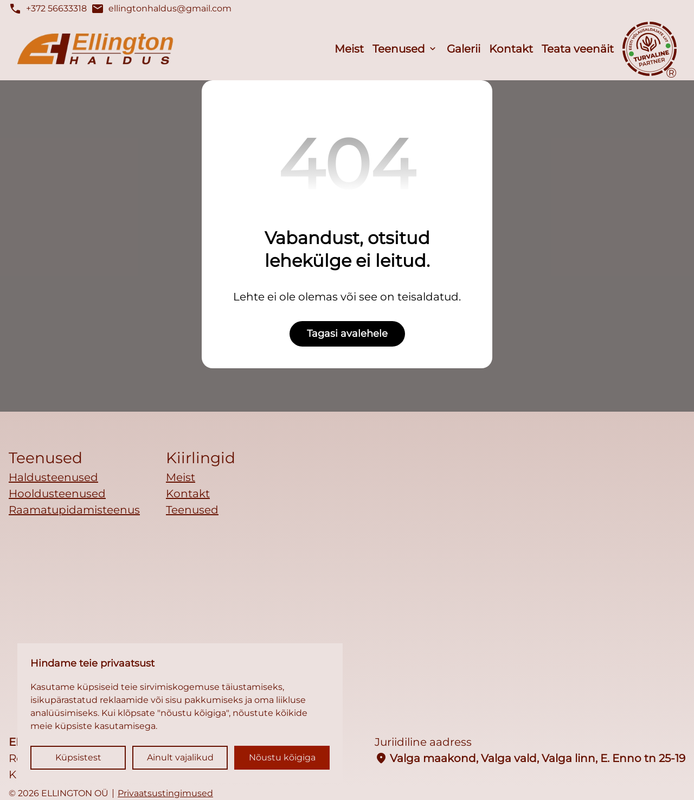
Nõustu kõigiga (282, 757)
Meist (349, 48)
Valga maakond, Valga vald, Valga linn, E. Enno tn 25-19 (530, 758)
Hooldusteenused (57, 493)
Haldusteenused (53, 477)
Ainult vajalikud (180, 757)
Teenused (398, 48)
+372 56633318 (48, 8)
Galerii (463, 48)
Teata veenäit (578, 48)
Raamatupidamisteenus (74, 509)
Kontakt (511, 48)
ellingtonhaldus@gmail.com (161, 8)
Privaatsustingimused (165, 793)
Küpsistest (78, 757)
